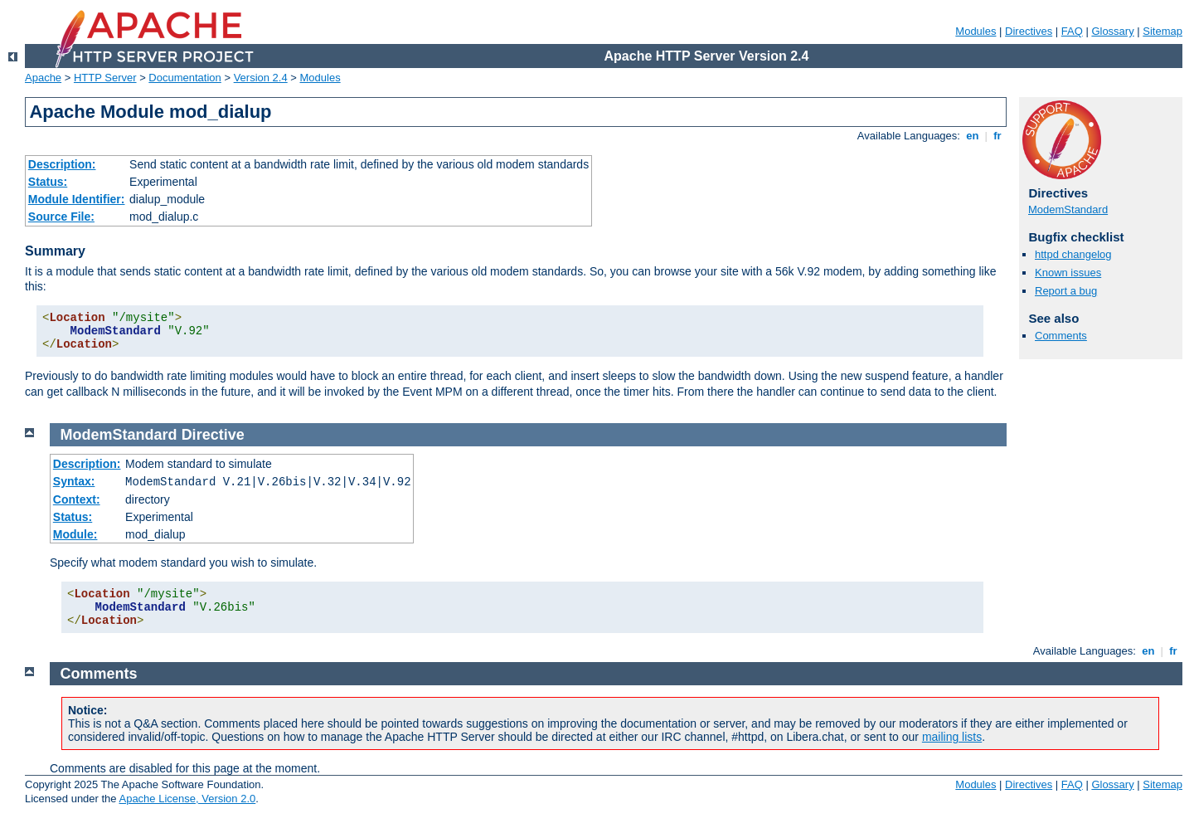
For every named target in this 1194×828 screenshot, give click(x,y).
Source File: (61, 216)
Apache (43, 77)
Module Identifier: (76, 199)
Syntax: (74, 481)
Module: (75, 534)
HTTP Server (105, 77)
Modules (975, 31)
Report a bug (1066, 291)
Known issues (1068, 272)
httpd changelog (1073, 254)
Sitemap (1162, 31)
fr (998, 135)
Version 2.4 (261, 77)
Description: (62, 164)
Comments (1061, 335)
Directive (213, 434)
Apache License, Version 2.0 (187, 798)
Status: (47, 181)
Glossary (1112, 31)
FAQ (1072, 31)
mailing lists (952, 736)
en (972, 135)
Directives (1028, 31)
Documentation (184, 77)
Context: (76, 499)
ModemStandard (1068, 209)
